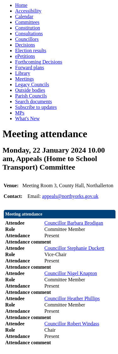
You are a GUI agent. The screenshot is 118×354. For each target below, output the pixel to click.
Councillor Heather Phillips (72, 298)
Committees (27, 22)
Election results (30, 50)
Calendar (24, 16)
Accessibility (28, 11)
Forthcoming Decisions (38, 62)
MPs (19, 112)
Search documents (33, 101)
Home (21, 5)
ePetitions (25, 56)
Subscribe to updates (36, 107)
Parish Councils (31, 95)
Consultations (29, 33)
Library (22, 73)
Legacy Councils (32, 84)
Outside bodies (30, 90)
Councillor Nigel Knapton (70, 273)
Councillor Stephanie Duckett (74, 248)
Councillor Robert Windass (71, 323)
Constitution (27, 28)
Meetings (24, 78)
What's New (27, 118)
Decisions (25, 45)
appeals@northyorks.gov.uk (70, 196)
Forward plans (29, 67)
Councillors (27, 39)
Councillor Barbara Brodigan (73, 223)
